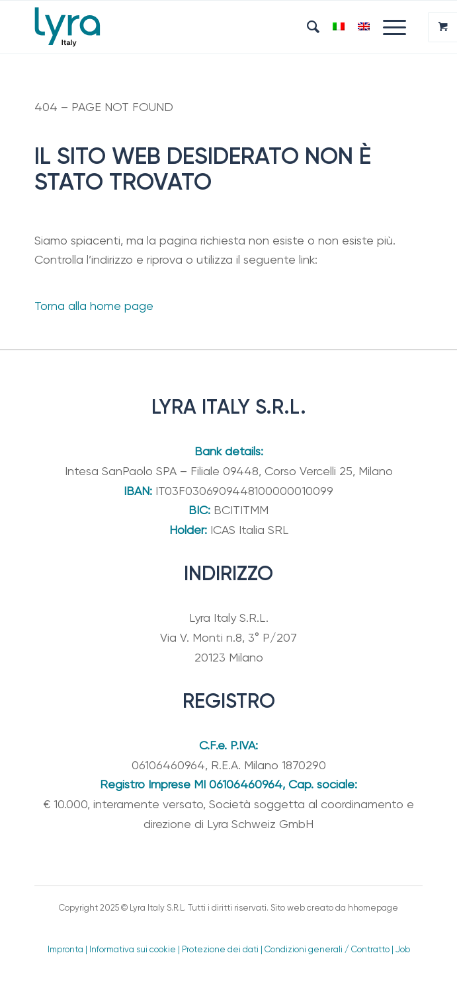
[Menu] (388, 27)
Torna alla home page (93, 306)
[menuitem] (306, 27)
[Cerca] (306, 27)
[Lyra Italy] (189, 27)
